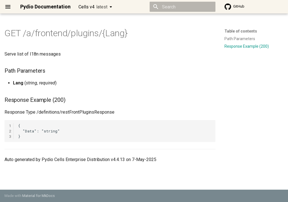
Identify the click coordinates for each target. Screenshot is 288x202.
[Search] (182, 7)
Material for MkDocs (38, 196)
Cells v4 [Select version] (92, 7)
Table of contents (240, 31)
